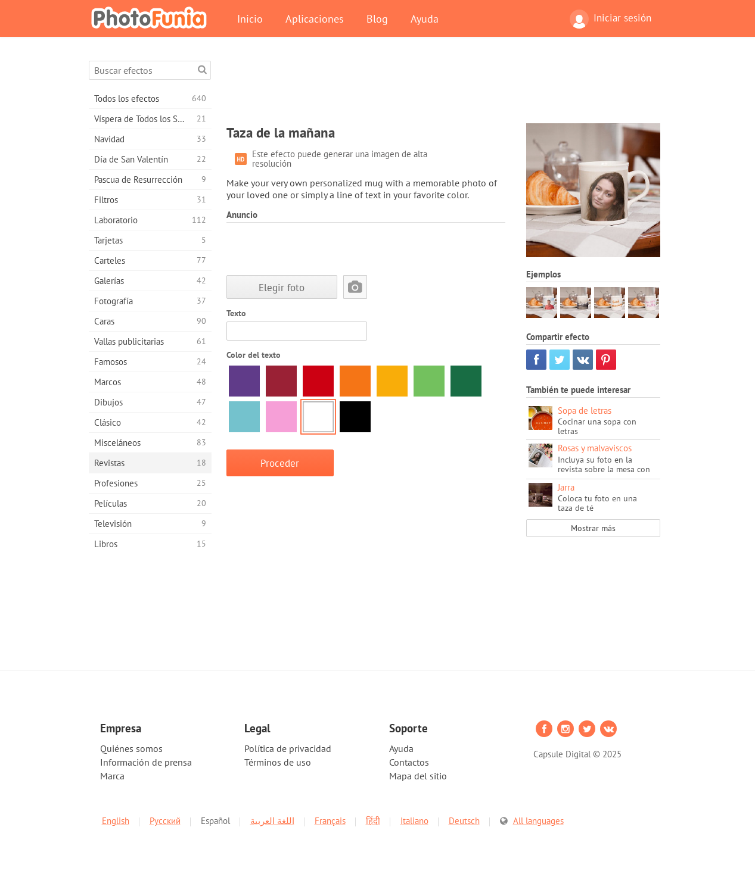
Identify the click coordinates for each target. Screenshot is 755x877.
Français (330, 820)
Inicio (250, 18)
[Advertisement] (443, 87)
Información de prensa (146, 762)
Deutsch (464, 820)
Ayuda (425, 18)
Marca (112, 776)
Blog (377, 18)
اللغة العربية (272, 820)
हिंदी (373, 820)
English (115, 820)
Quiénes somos (131, 748)
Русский (165, 820)
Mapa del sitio (418, 776)
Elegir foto (282, 287)
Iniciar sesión (610, 19)
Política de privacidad (287, 748)
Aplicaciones (314, 18)
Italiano (414, 820)
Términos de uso (277, 762)
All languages (538, 820)
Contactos (409, 762)
